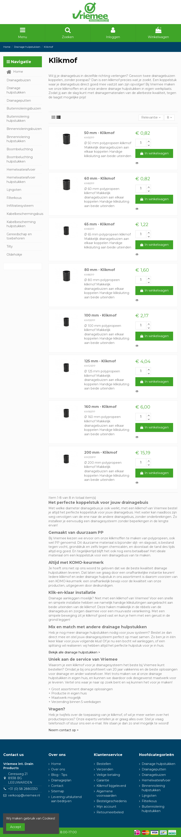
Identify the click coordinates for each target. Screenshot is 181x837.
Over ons (58, 769)
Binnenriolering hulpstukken (153, 788)
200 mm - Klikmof (100, 452)
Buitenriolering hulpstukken (153, 809)
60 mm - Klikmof (99, 178)
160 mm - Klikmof (100, 407)
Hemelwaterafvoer (156, 780)
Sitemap (57, 791)
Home (56, 764)
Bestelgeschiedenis (112, 801)
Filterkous (149, 801)
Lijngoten (149, 796)
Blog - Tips (59, 775)
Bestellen (104, 764)
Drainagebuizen (154, 775)
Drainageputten (154, 769)
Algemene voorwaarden (106, 793)
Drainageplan (61, 780)
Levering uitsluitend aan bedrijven (66, 799)
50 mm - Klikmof (99, 133)
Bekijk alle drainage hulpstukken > (74, 652)
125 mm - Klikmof (100, 361)
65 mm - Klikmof (99, 224)
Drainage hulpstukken (158, 764)
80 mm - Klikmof (99, 270)
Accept (15, 827)
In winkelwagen (154, 153)
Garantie (103, 780)
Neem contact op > (63, 730)
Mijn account (106, 807)
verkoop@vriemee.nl (24, 795)
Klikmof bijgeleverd (111, 786)
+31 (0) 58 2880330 (23, 789)
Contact (57, 786)
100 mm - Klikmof (100, 315)
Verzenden (105, 769)
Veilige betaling (108, 775)
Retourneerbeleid (110, 812)
